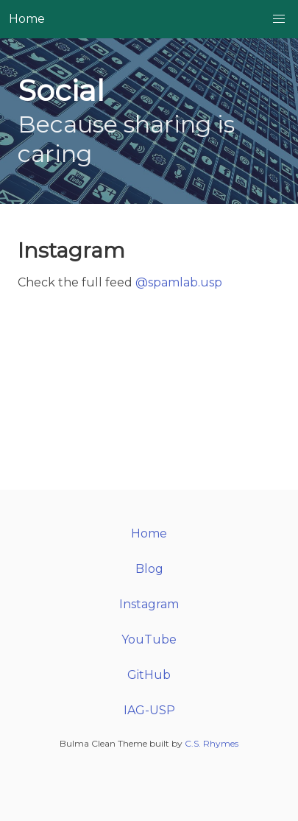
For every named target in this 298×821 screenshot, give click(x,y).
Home (27, 19)
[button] (279, 19)
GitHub (149, 675)
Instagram (149, 604)
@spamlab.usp (178, 282)
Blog (149, 569)
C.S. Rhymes (211, 743)
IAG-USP (149, 710)
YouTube (149, 639)
